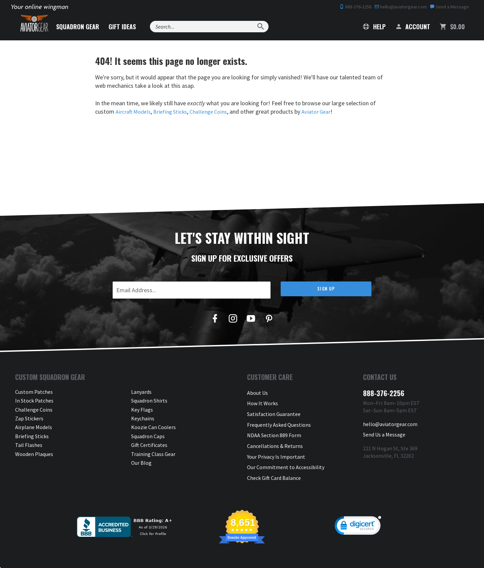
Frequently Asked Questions (279, 418)
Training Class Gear (153, 454)
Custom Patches (34, 391)
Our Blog (141, 462)
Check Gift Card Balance (274, 462)
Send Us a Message (384, 431)
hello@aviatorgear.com (400, 7)
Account (412, 26)
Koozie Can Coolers (153, 427)
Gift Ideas (136, 26)
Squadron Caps (148, 436)
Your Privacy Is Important (276, 445)
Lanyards (141, 391)
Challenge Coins (215, 111)
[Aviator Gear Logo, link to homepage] (40, 25)
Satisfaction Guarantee (273, 409)
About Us (257, 391)
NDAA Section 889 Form (274, 427)
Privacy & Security (267, 555)
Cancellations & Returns (275, 436)
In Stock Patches (34, 400)
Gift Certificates (149, 445)
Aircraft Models (135, 111)
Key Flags (142, 409)
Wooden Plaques (34, 454)
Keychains (142, 418)
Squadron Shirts (149, 400)
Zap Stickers (29, 418)
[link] (357, 510)
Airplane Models (33, 427)
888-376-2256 (355, 7)
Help (374, 26)
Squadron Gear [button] (92, 26)
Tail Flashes (28, 445)
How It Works (262, 400)
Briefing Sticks (174, 111)
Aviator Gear (325, 111)
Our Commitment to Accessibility (285, 454)
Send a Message (449, 7)
